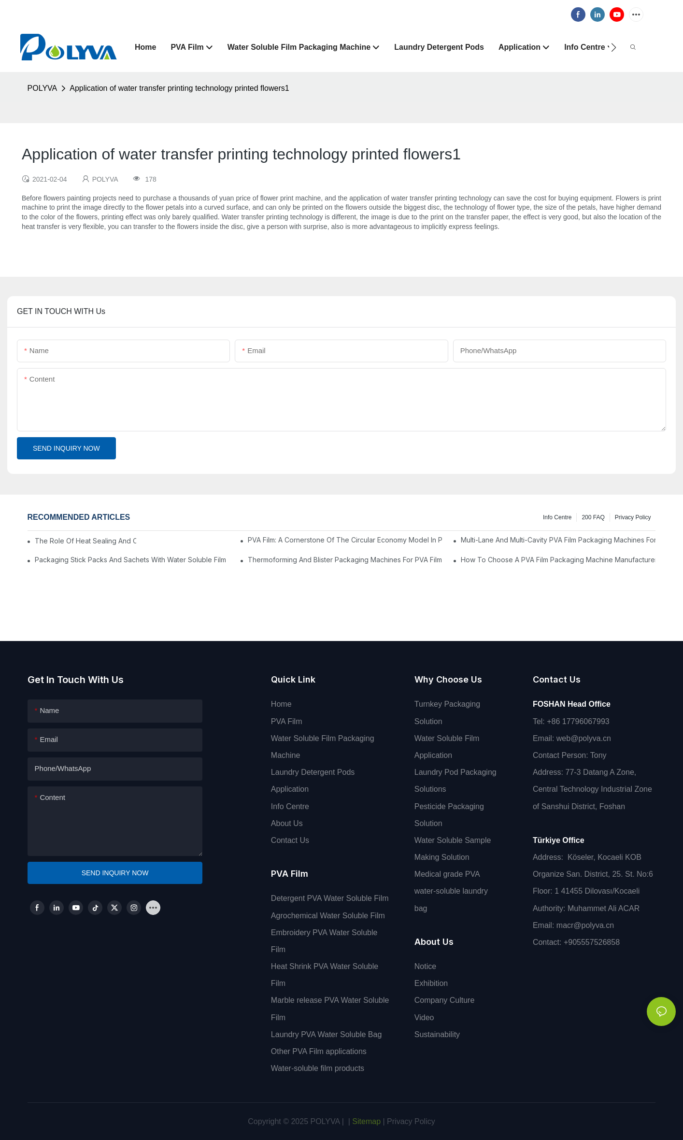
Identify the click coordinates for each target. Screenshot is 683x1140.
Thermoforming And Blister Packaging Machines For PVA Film (345, 560)
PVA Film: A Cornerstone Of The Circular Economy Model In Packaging (345, 540)
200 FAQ (593, 517)
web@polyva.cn (583, 738)
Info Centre (557, 517)
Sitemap (365, 1121)
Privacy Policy (633, 517)
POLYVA (42, 88)
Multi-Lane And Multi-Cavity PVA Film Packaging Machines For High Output (558, 540)
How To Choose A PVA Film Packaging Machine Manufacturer (558, 560)
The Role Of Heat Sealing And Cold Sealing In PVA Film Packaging (86, 541)
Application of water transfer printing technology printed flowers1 (179, 88)
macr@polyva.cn (586, 925)
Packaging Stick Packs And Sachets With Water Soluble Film (130, 560)
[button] (613, 47)
